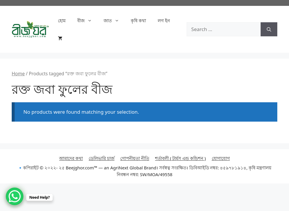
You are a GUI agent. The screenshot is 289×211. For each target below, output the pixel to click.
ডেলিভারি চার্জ (101, 158)
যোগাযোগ (221, 158)
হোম (62, 20)
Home (18, 73)
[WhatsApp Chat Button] (14, 196)
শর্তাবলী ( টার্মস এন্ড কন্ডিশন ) (180, 158)
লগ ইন (164, 20)
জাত (114, 20)
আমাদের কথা (71, 158)
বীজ (87, 20)
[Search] (269, 29)
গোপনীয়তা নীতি (134, 158)
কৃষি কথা (138, 20)
